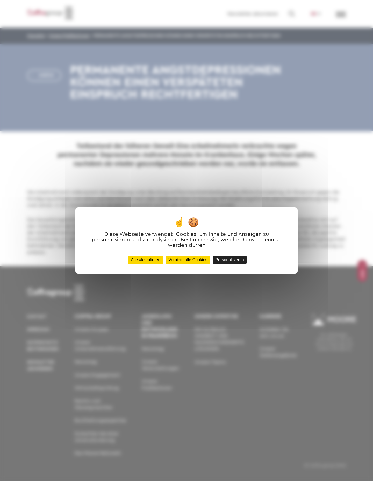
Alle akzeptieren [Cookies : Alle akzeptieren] (145, 259)
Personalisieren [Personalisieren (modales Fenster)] (229, 259)
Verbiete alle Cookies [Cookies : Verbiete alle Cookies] (187, 259)
